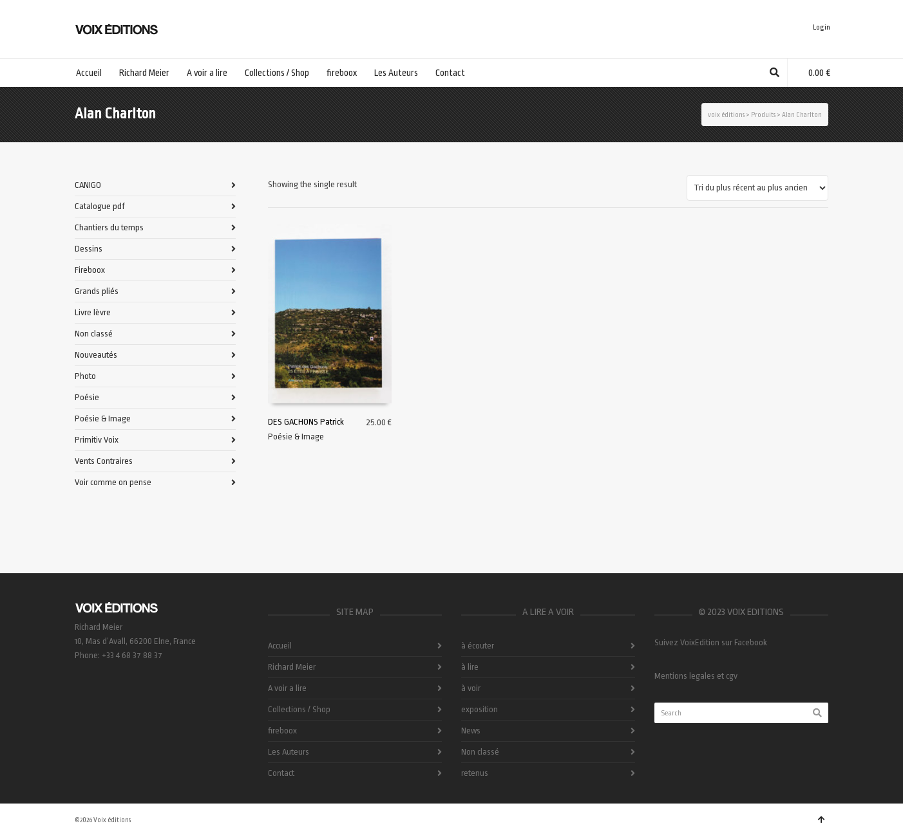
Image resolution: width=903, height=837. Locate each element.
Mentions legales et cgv (695, 676)
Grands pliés (97, 291)
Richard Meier (292, 667)
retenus (474, 773)
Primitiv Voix (97, 440)
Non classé (94, 333)
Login (821, 27)
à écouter (477, 645)
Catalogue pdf (100, 206)
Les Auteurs (288, 752)
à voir (470, 688)
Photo (85, 376)
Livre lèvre (93, 312)
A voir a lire (287, 688)
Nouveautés (96, 355)
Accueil (280, 645)
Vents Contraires (104, 461)
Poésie (87, 397)
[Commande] (757, 188)
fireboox (282, 730)
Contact (281, 773)
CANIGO (88, 185)
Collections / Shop (299, 709)
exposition (479, 709)
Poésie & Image (296, 436)
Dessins (88, 248)
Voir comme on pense (113, 482)
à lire (470, 667)
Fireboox (90, 270)
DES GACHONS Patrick (306, 422)
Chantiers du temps (109, 227)
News (470, 730)
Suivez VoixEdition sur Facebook (710, 642)
